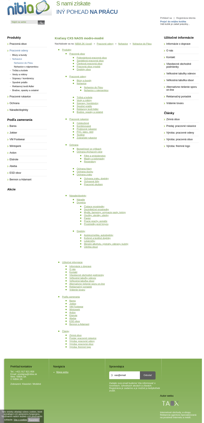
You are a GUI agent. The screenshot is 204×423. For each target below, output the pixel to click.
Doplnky (81, 231)
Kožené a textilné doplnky (97, 238)
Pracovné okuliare (93, 184)
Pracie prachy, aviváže (95, 221)
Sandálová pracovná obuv (90, 60)
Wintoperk (74, 309)
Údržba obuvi (91, 247)
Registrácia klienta (185, 18)
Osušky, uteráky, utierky (96, 215)
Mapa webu (62, 372)
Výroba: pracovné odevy (82, 341)
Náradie (81, 199)
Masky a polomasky (94, 158)
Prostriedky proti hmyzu (96, 224)
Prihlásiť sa (166, 18)
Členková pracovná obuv (89, 63)
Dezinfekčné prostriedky (96, 209)
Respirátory (90, 161)
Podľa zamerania (71, 297)
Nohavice (123, 43)
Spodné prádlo (84, 106)
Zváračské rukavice (87, 137)
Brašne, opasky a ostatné (90, 112)
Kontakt (73, 272)
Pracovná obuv (77, 53)
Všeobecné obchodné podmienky (86, 275)
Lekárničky (89, 241)
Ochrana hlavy (84, 168)
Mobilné (37, 384)
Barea (72, 300)
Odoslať (147, 375)
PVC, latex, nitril (85, 132)
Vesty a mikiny (84, 100)
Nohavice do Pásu (142, 43)
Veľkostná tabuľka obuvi (81, 281)
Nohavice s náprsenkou (96, 90)
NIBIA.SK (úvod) (83, 43)
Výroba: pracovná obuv (81, 344)
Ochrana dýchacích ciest (89, 151)
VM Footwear (76, 306)
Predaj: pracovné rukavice (82, 338)
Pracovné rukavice (79, 119)
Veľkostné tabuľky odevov (82, 278)
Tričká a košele (84, 97)
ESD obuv (74, 321)
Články (65, 331)
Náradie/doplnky (77, 195)
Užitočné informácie (72, 262)
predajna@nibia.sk (27, 374)
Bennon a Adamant (79, 324)
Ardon (72, 312)
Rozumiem (34, 420)
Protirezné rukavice (87, 129)
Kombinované (84, 126)
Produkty (66, 49)
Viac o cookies (20, 420)
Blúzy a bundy (84, 80)
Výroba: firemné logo (80, 347)
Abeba (72, 318)
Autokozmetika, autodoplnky (98, 235)
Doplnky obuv (84, 69)
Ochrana (73, 145)
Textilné (81, 135)
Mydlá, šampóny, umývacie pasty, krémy (105, 212)
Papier (87, 218)
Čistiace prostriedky (94, 206)
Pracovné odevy (105, 43)
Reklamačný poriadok (80, 286)
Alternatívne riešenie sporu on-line (87, 284)
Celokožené (83, 123)
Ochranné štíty (91, 181)
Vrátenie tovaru (77, 289)
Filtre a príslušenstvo (94, 155)
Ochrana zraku (84, 174)
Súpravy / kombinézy (87, 103)
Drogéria (81, 202)
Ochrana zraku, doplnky (96, 178)
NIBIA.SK (21, 376)
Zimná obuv (75, 335)
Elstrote (73, 315)
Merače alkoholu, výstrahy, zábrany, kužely (106, 244)
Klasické (26, 384)
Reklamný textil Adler (87, 109)
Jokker (72, 303)
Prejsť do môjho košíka (173, 21)
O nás (72, 269)
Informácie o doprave (80, 266)
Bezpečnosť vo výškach (89, 149)
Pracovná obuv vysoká (88, 66)
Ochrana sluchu (85, 171)
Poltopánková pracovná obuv (92, 57)
